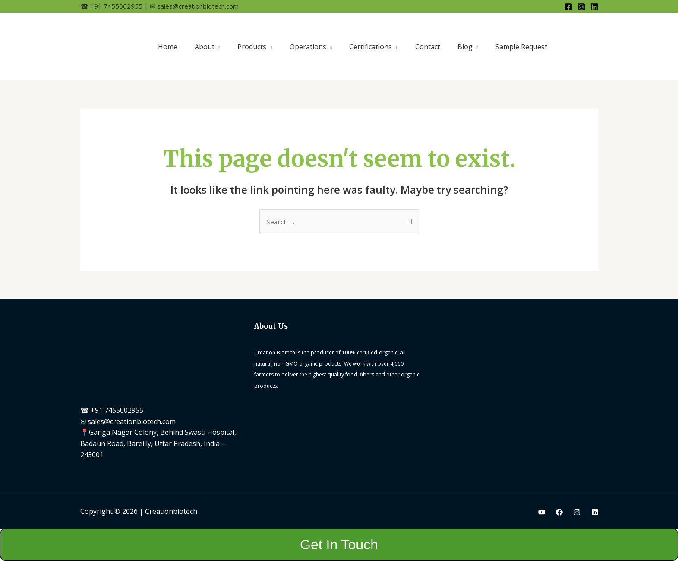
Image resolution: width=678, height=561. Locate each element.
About (204, 46)
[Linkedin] (594, 7)
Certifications (370, 46)
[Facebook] (568, 7)
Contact (427, 46)
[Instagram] (581, 7)
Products (251, 46)
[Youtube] (541, 512)
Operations (308, 46)
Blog (465, 46)
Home (167, 46)
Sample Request (521, 46)
